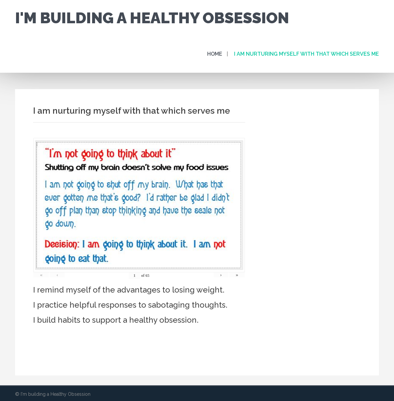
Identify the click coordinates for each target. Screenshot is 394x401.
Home (214, 53)
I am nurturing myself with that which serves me (306, 53)
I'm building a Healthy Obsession (152, 18)
